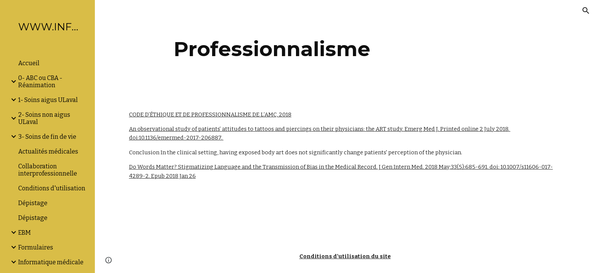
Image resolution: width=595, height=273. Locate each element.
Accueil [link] (28, 63)
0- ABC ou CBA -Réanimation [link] (40, 81)
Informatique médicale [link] (50, 262)
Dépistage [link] (32, 203)
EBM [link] (24, 232)
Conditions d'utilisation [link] (51, 188)
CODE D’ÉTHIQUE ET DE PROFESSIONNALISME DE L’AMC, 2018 (210, 114)
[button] (586, 11)
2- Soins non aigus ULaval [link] (44, 118)
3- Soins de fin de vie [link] (47, 136)
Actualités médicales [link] (48, 151)
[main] (272, 49)
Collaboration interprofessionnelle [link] (47, 170)
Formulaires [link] (35, 247)
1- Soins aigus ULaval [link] (48, 100)
